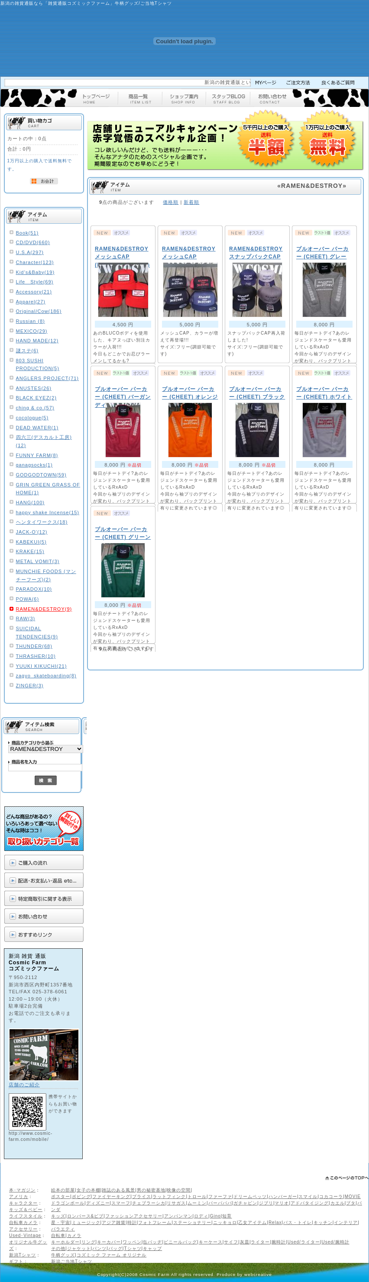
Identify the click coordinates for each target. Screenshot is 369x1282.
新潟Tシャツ (22, 1255)
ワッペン (132, 1242)
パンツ (99, 1248)
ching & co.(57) (35, 407)
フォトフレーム (155, 1222)
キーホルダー (65, 1242)
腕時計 (279, 1242)
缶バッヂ (152, 1242)
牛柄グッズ (63, 1255)
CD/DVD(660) (33, 242)
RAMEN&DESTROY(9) (44, 609)
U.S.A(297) (30, 252)
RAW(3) (26, 618)
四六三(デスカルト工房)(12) (44, 441)
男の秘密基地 (151, 1190)
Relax (275, 1222)
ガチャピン (245, 1203)
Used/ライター (304, 1242)
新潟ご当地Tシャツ (71, 1261)
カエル (337, 1203)
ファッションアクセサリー (133, 1216)
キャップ (152, 1248)
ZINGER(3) (30, 685)
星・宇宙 (60, 1222)
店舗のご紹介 (24, 1084)
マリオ (282, 1203)
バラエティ (63, 1229)
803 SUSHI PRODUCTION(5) (37, 364)
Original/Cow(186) (39, 311)
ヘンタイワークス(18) (42, 522)
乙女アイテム (252, 1222)
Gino (215, 1216)
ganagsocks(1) (34, 464)
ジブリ (266, 1203)
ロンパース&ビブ (85, 1216)
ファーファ (220, 1196)
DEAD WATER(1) (37, 427)
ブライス (141, 1196)
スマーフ (120, 1203)
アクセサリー (23, 1229)
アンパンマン (178, 1216)
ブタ (351, 1203)
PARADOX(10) (34, 589)
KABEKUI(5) (31, 541)
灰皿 (244, 1242)
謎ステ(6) (27, 350)
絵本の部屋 (63, 1190)
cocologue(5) (32, 417)
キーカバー (109, 1242)
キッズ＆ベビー (25, 1209)
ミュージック (86, 1222)
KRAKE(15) (30, 551)
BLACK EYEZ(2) (36, 397)
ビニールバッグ (180, 1242)
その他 (58, 1248)
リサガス (176, 1203)
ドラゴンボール (67, 1203)
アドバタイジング (310, 1203)
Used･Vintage (25, 1235)
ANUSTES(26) (34, 388)
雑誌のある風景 (118, 1190)
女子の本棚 (88, 1190)
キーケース (211, 1242)
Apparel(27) (30, 301)
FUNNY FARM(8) (37, 455)
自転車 (58, 1235)
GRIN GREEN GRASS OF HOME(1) (48, 489)
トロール (197, 1196)
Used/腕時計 (335, 1242)
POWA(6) (27, 599)
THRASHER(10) (36, 656)
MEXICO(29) (32, 331)
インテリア (346, 1222)
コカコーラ (331, 1196)
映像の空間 (179, 1190)
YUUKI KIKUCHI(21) (41, 666)
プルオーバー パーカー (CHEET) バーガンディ (123, 397)
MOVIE (353, 1196)
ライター (260, 1242)
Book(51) (27, 232)
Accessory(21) (34, 291)
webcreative (258, 1274)
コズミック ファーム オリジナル (112, 1255)
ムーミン (197, 1203)
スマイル (307, 1196)
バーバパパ (220, 1203)
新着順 (191, 202)
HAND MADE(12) (37, 340)
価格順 (170, 202)
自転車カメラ (23, 1222)
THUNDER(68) (34, 646)
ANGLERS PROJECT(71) (47, 378)
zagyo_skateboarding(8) (46, 675)
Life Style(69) (35, 281)
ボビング (81, 1196)
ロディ (201, 1216)
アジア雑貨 (114, 1222)
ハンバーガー (283, 1196)
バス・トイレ (297, 1222)
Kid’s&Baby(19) (35, 272)
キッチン (323, 1222)
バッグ (115, 1248)
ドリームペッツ (250, 1196)
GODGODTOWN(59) (41, 474)
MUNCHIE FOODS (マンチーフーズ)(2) (46, 575)
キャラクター (23, 1203)
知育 (227, 1216)
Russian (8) (30, 321)
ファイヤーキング (111, 1196)
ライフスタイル (25, 1216)
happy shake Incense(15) (48, 512)
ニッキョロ (225, 1222)
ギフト (16, 1261)
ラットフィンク (169, 1196)
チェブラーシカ (148, 1203)
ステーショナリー (192, 1222)
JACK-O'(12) (32, 532)
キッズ (58, 1216)
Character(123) (35, 262)
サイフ (231, 1242)
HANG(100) (30, 502)
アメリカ (18, 1196)
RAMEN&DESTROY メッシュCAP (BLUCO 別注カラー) (122, 257)
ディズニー (98, 1203)
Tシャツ (132, 1248)
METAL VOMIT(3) (38, 561)
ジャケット (79, 1248)
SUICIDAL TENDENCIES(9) (37, 632)
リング (88, 1242)
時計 (132, 1222)
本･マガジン (22, 1190)
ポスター (60, 1196)
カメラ (74, 1235)
